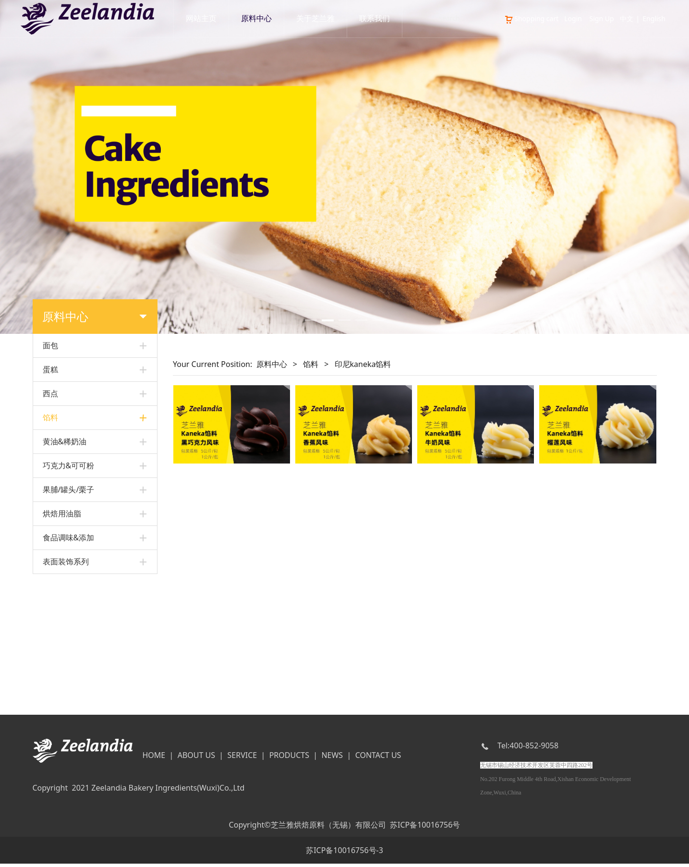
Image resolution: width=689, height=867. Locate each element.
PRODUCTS (289, 758)
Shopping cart (531, 18)
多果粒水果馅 (63, 508)
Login (573, 18)
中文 (626, 18)
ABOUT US (196, 758)
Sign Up (602, 18)
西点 (50, 393)
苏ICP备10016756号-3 (344, 853)
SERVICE (242, 758)
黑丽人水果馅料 (66, 492)
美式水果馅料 (63, 524)
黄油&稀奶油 (65, 566)
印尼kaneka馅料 (67, 442)
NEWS (332, 758)
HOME (153, 758)
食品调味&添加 (69, 662)
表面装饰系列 (66, 686)
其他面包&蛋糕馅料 (72, 475)
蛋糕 (50, 369)
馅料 (50, 417)
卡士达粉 (56, 459)
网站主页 (201, 18)
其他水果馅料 (63, 541)
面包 (50, 345)
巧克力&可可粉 (69, 590)
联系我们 (374, 18)
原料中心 (256, 18)
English (653, 18)
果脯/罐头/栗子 (69, 614)
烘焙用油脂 (62, 638)
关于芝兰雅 (315, 18)
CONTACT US (378, 758)
